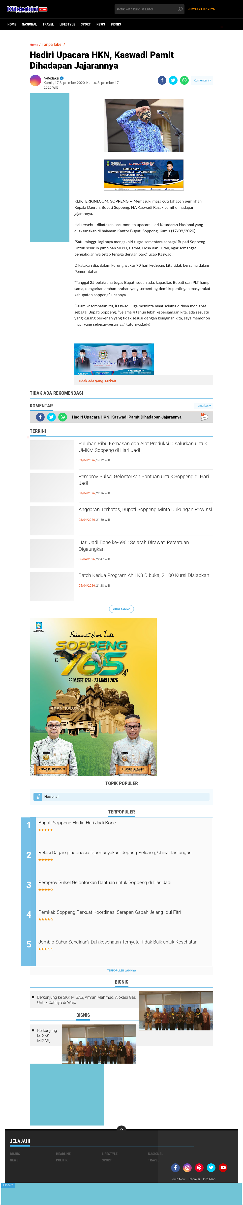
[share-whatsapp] (184, 80)
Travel (48, 24)
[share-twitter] (173, 80)
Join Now (179, 1180)
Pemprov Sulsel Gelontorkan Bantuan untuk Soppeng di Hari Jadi (139, 481)
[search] (149, 9)
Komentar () (202, 80)
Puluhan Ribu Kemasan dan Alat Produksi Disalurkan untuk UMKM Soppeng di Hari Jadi (142, 448)
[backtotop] (121, 1131)
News (100, 24)
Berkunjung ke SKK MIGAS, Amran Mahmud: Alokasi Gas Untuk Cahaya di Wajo (86, 1001)
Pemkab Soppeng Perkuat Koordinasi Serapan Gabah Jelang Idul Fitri (123, 916)
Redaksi (196, 1180)
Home (11, 24)
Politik (62, 1161)
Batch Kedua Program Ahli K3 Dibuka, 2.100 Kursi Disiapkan (139, 580)
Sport (86, 24)
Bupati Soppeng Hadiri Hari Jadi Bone (91, 823)
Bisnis (116, 24)
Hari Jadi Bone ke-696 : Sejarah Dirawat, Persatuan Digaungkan (134, 547)
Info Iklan (213, 1180)
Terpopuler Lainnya (121, 971)
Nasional (29, 24)
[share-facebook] (162, 80)
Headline (63, 1154)
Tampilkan (203, 405)
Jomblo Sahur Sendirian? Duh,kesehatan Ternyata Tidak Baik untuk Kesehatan (126, 946)
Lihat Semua (121, 608)
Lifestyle (67, 24)
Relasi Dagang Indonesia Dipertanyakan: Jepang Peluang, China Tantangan (122, 857)
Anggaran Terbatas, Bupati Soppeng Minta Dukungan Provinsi (137, 514)
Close (8, 1185)
